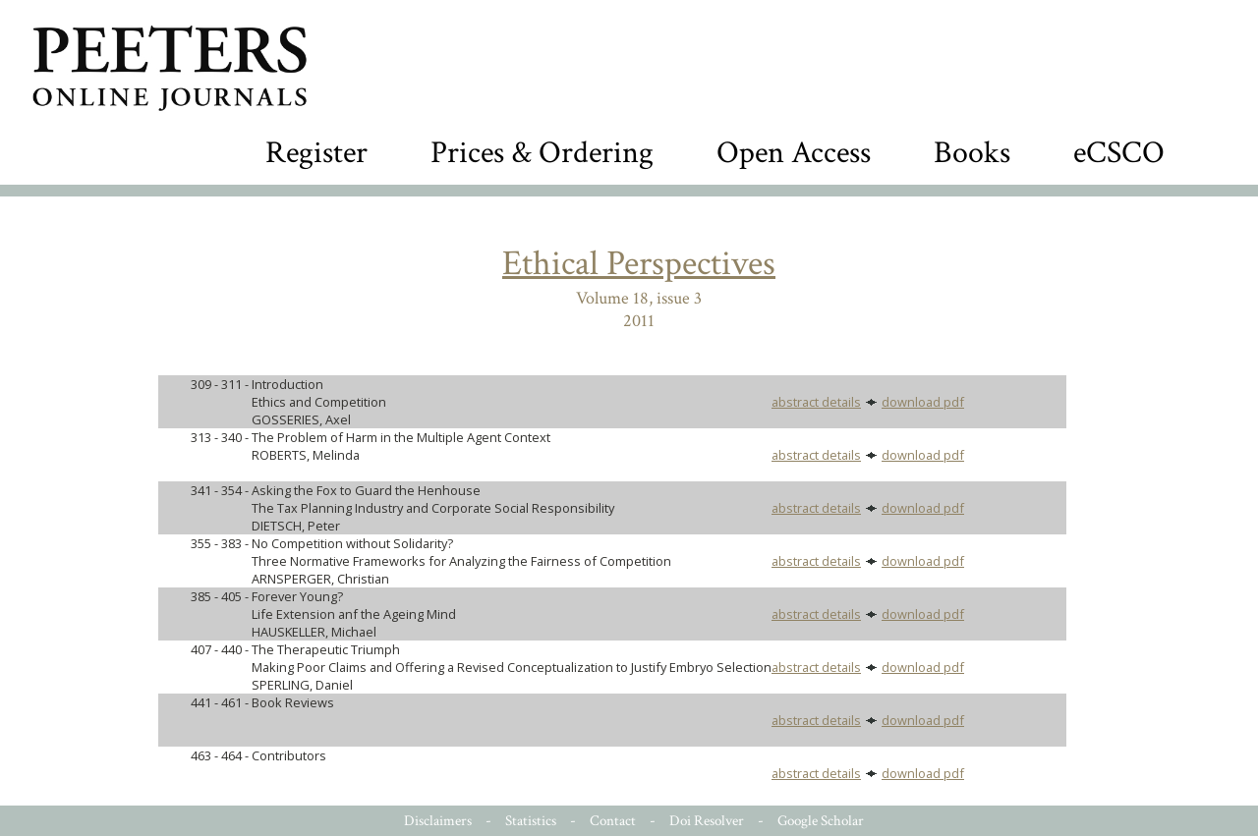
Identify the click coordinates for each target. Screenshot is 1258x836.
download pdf (923, 402)
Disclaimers (438, 820)
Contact (613, 820)
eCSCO (1119, 153)
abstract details (816, 402)
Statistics (530, 820)
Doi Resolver (706, 820)
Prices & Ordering (542, 153)
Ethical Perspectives (638, 264)
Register (316, 153)
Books (972, 153)
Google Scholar (820, 820)
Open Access (793, 153)
